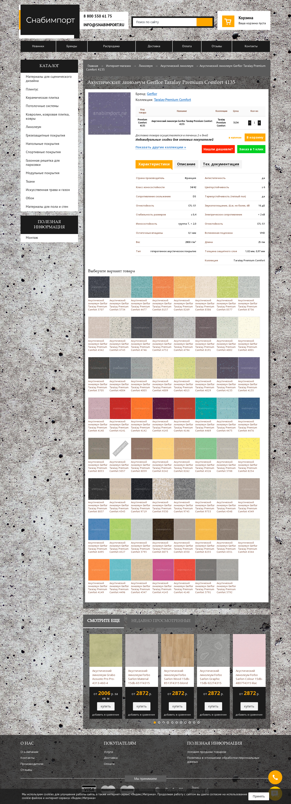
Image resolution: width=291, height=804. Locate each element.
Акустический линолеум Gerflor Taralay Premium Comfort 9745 (184, 495)
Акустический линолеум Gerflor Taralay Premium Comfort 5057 (119, 455)
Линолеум (146, 66)
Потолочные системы (42, 106)
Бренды (71, 46)
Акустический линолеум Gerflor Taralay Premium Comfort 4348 (227, 495)
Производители (32, 764)
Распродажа (111, 46)
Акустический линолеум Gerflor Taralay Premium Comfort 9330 (162, 495)
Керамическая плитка (42, 97)
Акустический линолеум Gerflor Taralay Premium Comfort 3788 (227, 455)
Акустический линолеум (176, 66)
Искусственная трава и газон (48, 190)
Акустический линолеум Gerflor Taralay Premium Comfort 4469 (205, 414)
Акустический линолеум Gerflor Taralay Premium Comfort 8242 (162, 455)
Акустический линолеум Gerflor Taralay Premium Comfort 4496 (119, 576)
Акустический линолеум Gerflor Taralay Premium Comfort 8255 (205, 535)
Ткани (30, 181)
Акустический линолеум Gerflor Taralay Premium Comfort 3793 (141, 535)
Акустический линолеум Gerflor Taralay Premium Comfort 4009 (162, 374)
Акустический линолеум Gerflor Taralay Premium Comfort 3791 (205, 576)
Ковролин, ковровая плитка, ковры (47, 116)
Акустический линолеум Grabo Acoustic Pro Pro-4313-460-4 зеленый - (103, 677)
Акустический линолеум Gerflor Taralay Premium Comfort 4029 (205, 374)
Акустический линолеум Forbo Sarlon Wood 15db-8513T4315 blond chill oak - (177, 677)
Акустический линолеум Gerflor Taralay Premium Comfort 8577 (227, 293)
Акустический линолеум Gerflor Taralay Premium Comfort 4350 (184, 535)
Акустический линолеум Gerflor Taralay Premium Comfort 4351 (227, 535)
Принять (259, 796)
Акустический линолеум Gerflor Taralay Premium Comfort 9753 (205, 495)
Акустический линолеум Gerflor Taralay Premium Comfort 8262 (184, 455)
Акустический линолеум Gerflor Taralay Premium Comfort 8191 (205, 334)
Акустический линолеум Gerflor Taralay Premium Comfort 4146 (184, 414)
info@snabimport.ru (104, 25)
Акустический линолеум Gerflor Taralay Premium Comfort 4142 (141, 414)
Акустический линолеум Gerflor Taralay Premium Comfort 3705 (98, 374)
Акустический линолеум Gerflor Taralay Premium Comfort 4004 (119, 374)
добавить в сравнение (105, 714)
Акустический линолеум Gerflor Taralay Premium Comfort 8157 (162, 293)
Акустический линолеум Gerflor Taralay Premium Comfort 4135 (248, 374)
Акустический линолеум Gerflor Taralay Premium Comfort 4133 (227, 374)
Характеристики (154, 164)
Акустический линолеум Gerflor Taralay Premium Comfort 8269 (184, 293)
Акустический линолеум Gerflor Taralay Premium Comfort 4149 (98, 576)
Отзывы (217, 46)
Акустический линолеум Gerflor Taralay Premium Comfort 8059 (141, 455)
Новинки (38, 46)
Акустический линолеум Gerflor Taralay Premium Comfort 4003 (141, 374)
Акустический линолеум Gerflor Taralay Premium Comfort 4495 (98, 535)
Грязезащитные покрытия (45, 135)
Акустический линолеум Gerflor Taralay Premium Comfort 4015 (184, 374)
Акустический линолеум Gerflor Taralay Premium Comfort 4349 (248, 495)
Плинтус (32, 89)
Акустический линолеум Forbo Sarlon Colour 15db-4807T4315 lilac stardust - (249, 677)
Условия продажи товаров (206, 752)
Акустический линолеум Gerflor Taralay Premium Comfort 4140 (98, 414)
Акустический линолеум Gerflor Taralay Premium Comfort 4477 (141, 293)
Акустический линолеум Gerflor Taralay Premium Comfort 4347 (141, 576)
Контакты (251, 46)
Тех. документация (221, 164)
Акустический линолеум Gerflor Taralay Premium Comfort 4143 (162, 576)
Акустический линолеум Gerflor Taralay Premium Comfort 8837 (98, 495)
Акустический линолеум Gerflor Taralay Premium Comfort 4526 (205, 455)
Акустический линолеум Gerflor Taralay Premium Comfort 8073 (162, 535)
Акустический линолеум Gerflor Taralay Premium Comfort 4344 (248, 535)
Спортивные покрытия (43, 152)
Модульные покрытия (42, 173)
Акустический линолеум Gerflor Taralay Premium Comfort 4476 (248, 414)
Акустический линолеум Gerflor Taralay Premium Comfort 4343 (119, 495)
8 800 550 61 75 (98, 16)
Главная (93, 66)
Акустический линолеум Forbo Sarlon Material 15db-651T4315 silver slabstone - (139, 677)
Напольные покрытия (42, 144)
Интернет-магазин (118, 66)
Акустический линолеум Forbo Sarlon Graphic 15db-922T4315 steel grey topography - (212, 677)
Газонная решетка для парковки (43, 162)
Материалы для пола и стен (47, 206)
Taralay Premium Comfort (172, 100)
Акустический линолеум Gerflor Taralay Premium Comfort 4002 (227, 334)
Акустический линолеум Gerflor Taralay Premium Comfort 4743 (119, 334)
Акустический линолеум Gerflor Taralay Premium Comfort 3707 (98, 293)
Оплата (187, 46)
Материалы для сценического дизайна (49, 79)
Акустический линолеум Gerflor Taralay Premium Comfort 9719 (141, 495)
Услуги (108, 752)
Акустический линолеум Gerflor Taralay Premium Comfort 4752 (162, 334)
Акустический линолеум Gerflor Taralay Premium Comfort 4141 (119, 414)
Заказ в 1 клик (251, 149)
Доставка (154, 46)
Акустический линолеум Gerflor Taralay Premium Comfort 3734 (119, 293)
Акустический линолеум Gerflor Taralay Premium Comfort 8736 (248, 293)
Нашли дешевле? (218, 149)
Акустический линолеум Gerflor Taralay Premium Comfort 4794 (184, 334)
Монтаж (32, 237)
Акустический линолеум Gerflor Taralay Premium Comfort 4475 (227, 414)
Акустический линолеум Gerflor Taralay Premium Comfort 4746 (141, 334)
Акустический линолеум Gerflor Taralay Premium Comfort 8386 (205, 293)
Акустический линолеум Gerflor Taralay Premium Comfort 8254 (248, 455)
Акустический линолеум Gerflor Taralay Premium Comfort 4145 (162, 414)
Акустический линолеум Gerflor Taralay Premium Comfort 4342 (98, 334)
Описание (186, 164)
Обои (30, 198)
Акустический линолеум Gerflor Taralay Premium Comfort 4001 (248, 334)
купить (106, 706)
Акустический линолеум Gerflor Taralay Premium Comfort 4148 (184, 576)
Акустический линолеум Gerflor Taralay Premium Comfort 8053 (98, 455)
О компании (29, 752)
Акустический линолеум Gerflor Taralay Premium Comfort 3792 (227, 576)
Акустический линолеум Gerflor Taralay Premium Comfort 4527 (119, 535)
